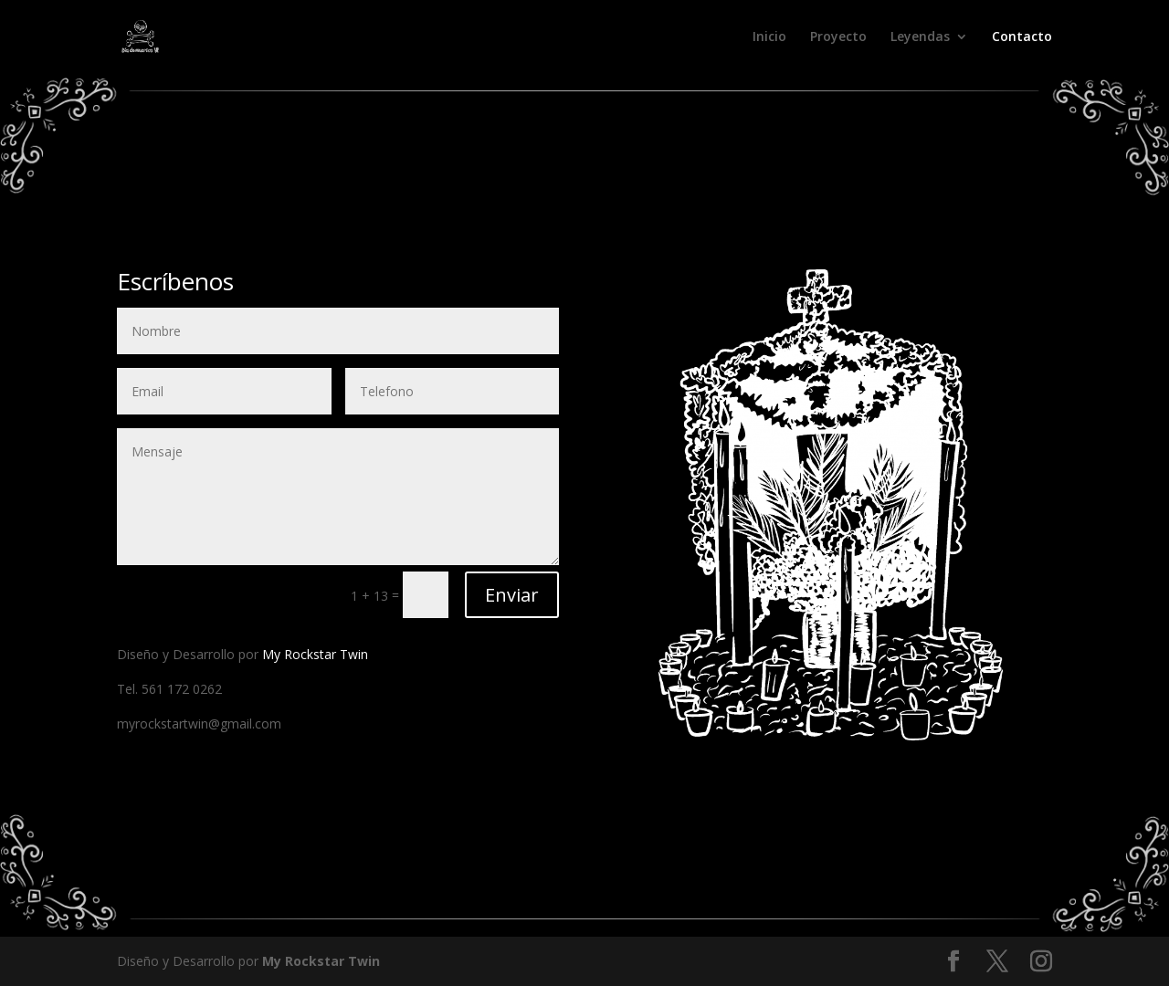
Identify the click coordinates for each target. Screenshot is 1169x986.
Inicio (769, 37)
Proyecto (838, 37)
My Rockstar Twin (315, 654)
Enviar (512, 594)
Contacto (1022, 37)
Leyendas (920, 37)
